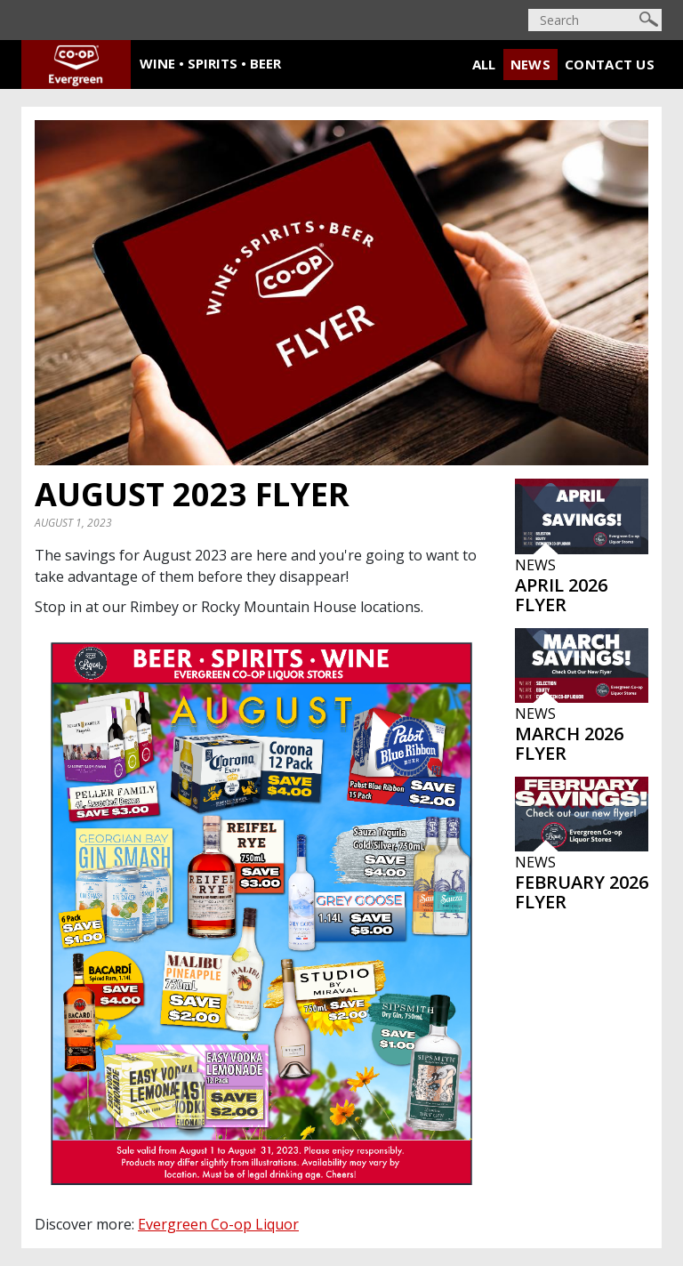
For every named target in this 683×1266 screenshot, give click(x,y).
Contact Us (610, 64)
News (530, 64)
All (484, 64)
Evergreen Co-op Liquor (218, 1224)
